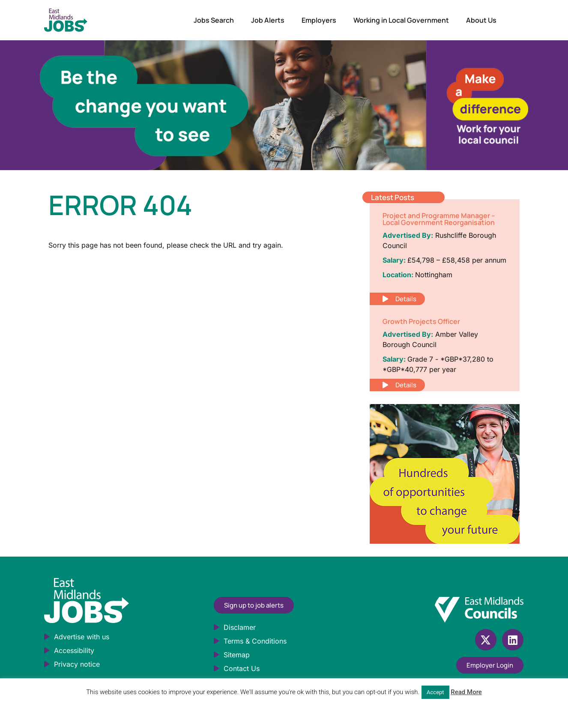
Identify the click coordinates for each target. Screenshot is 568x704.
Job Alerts (267, 20)
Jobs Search (214, 20)
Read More (466, 692)
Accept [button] (435, 692)
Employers (319, 20)
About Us (481, 20)
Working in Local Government (401, 20)
